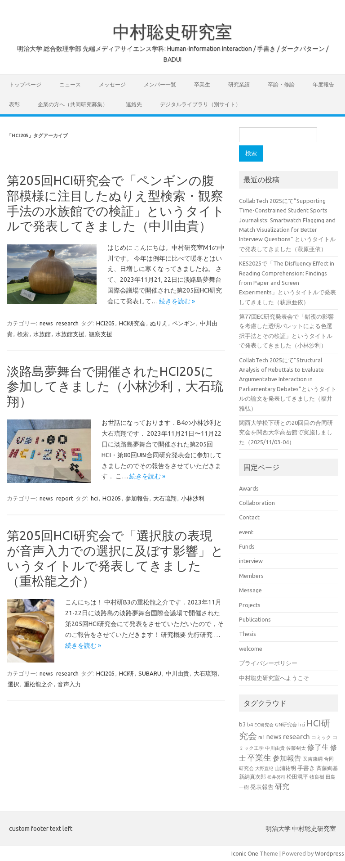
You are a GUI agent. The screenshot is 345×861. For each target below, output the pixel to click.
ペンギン (183, 323)
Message (250, 590)
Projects (250, 605)
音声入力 (69, 684)
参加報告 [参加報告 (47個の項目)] (287, 758)
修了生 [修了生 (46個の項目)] (318, 747)
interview (251, 561)
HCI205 (105, 323)
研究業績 (239, 84)
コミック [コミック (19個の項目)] (321, 737)
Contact (249, 517)
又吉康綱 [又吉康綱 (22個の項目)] (313, 759)
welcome (250, 648)
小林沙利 (192, 498)
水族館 (42, 334)
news (46, 323)
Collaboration (257, 503)
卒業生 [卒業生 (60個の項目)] (259, 757)
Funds (247, 546)
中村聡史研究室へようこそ (274, 678)
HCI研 (126, 673)
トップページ (25, 84)
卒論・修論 (281, 84)
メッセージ (112, 84)
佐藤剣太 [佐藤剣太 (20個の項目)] (296, 748)
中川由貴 (177, 673)
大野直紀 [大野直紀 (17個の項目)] (264, 768)
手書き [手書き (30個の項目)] (306, 768)
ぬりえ (159, 323)
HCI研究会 (132, 323)
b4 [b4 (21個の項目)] (250, 724)
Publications (255, 619)
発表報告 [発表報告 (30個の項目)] (262, 787)
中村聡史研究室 (172, 31)
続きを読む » (177, 301)
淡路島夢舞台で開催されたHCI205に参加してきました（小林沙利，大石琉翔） (115, 386)
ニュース (70, 84)
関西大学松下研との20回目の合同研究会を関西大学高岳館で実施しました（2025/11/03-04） (286, 432)
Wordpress (329, 853)
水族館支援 (69, 334)
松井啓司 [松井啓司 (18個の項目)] (276, 777)
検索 (23, 334)
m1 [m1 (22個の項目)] (261, 737)
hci (94, 498)
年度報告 (323, 84)
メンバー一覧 (160, 84)
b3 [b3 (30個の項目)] (242, 724)
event (246, 532)
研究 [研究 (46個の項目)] (282, 786)
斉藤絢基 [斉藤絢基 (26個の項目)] (327, 768)
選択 (13, 684)
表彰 (14, 104)
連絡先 (134, 104)
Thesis (247, 634)
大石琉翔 (165, 498)
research (67, 323)
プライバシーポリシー (268, 663)
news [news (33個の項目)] (274, 736)
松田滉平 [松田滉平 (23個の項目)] (297, 777)
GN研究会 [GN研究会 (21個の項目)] (286, 724)
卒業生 (202, 84)
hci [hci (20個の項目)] (301, 724)
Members (251, 575)
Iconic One (244, 853)
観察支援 (100, 334)
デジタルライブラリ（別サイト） (200, 104)
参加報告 (137, 498)
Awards (249, 488)
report (64, 498)
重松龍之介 (38, 684)
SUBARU (149, 673)
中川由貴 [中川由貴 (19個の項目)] (275, 748)
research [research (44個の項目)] (296, 736)
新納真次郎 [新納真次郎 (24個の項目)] (252, 777)
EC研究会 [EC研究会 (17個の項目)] (264, 724)
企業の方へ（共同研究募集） (73, 104)
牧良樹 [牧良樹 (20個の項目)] (317, 777)
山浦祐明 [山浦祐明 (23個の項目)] (285, 768)
